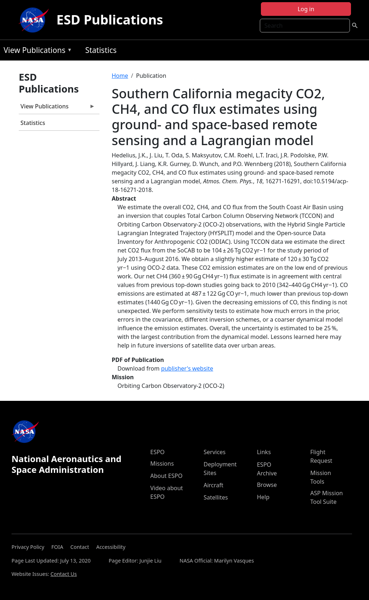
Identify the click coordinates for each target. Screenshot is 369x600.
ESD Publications (109, 19)
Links (264, 452)
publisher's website (187, 368)
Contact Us (63, 573)
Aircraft (213, 485)
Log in (306, 9)
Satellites (216, 497)
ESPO (157, 452)
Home (120, 76)
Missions (162, 463)
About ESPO (166, 476)
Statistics (100, 50)
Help (263, 497)
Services (215, 452)
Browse (267, 485)
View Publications (36, 51)
